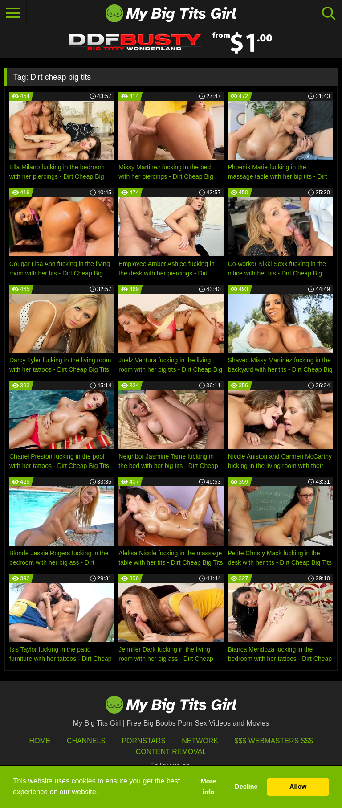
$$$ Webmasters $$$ (274, 741)
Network (200, 741)
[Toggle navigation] (13, 13)
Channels (86, 741)
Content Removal (171, 751)
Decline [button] (246, 786)
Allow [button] (297, 786)
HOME (39, 741)
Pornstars (143, 741)
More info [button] (208, 787)
